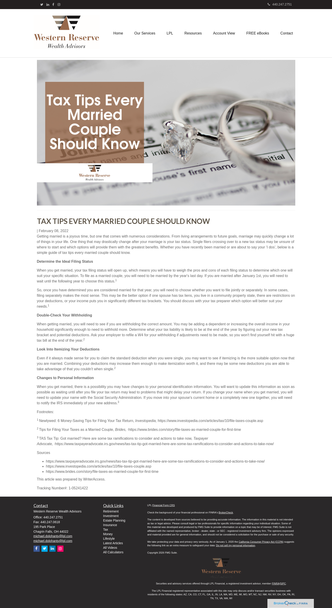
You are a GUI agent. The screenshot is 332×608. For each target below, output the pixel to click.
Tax (105, 529)
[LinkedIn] (47, 4)
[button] (145, 33)
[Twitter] (41, 4)
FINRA (275, 583)
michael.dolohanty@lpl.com (53, 536)
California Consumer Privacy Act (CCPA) (261, 541)
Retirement (111, 511)
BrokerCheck (226, 512)
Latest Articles (113, 543)
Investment (111, 516)
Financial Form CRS (163, 505)
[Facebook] (53, 4)
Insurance (110, 525)
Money (108, 534)
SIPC (283, 583)
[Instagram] (59, 4)
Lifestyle (109, 538)
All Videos (110, 547)
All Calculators (113, 552)
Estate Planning (114, 520)
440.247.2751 (280, 4)
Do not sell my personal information (235, 545)
